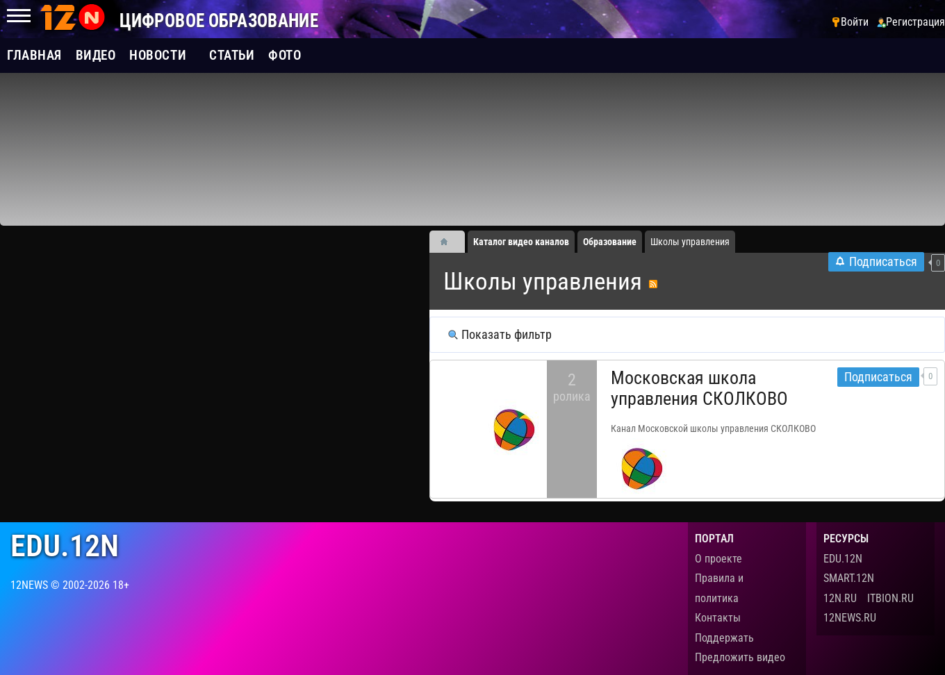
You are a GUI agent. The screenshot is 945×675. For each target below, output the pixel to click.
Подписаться (878, 377)
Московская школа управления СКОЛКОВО (699, 388)
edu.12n (64, 546)
